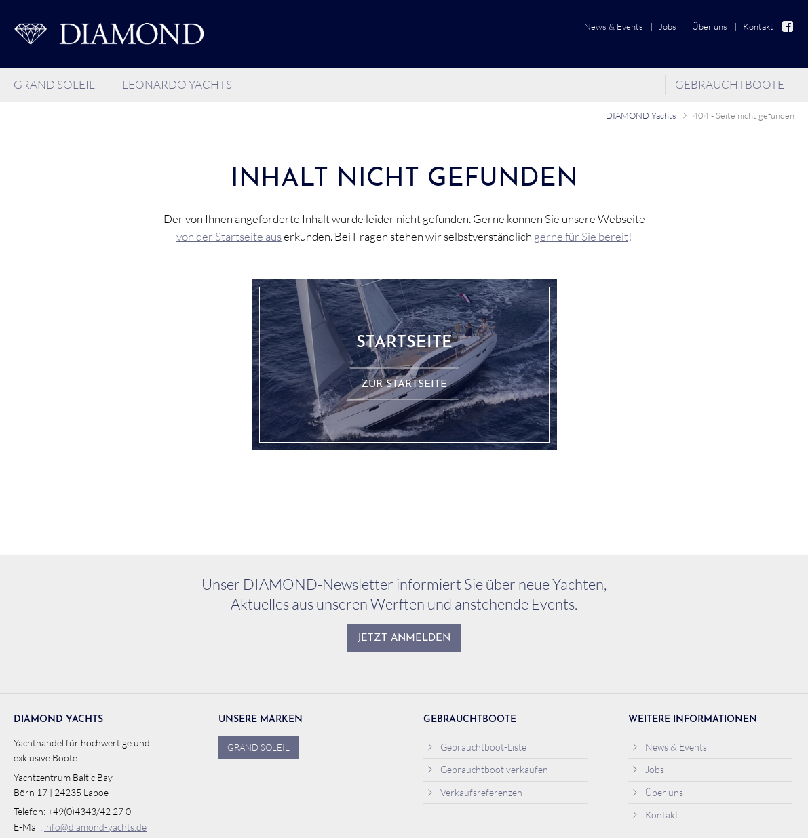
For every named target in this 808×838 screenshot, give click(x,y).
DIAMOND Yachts (641, 115)
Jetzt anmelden (404, 638)
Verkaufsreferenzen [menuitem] (474, 792)
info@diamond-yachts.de (95, 827)
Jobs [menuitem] (667, 26)
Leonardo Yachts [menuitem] (177, 84)
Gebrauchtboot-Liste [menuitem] (476, 747)
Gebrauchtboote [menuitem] (729, 84)
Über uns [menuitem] (709, 26)
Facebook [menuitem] (788, 27)
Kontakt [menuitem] (758, 26)
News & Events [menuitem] (613, 26)
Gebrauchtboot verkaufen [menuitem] (487, 769)
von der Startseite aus (229, 236)
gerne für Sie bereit (581, 236)
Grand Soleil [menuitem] (54, 84)
